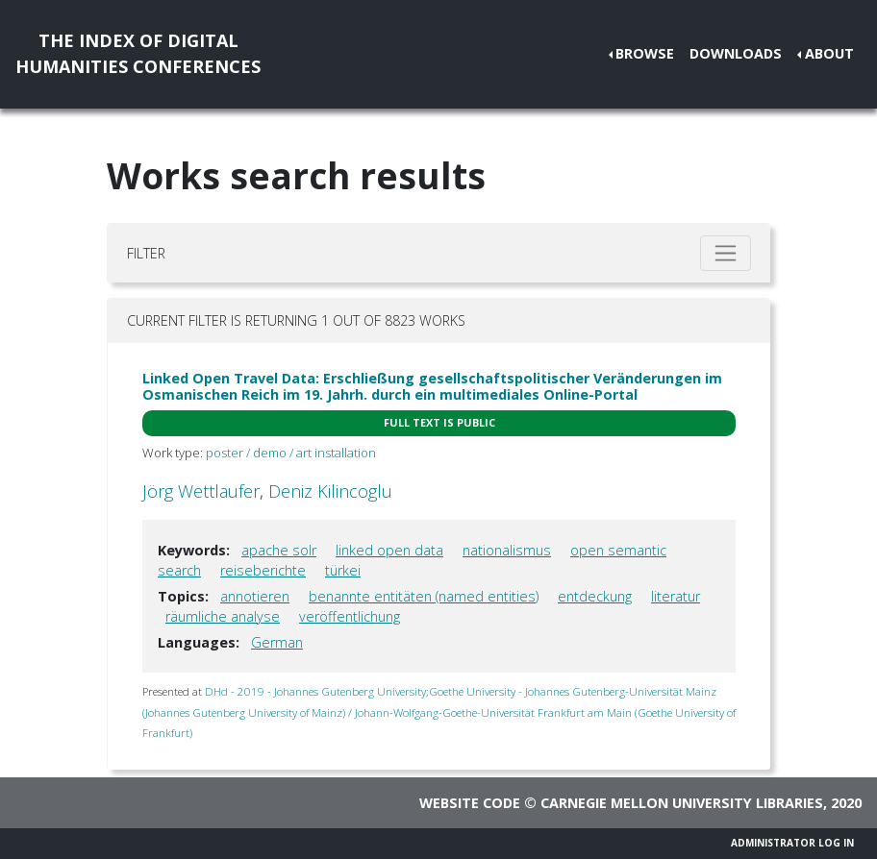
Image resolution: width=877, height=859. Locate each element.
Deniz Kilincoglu (330, 491)
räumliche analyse (222, 616)
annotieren (254, 596)
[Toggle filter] (725, 253)
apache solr (278, 550)
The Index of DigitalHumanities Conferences (138, 53)
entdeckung (595, 596)
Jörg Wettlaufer (201, 491)
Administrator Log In (792, 842)
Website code (469, 803)
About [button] (829, 53)
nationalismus (507, 550)
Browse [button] (644, 53)
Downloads (735, 53)
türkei (343, 570)
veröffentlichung (349, 616)
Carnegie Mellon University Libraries (681, 803)
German (277, 642)
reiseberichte (263, 570)
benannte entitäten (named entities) (424, 596)
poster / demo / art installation (291, 452)
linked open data (389, 550)
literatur (675, 596)
